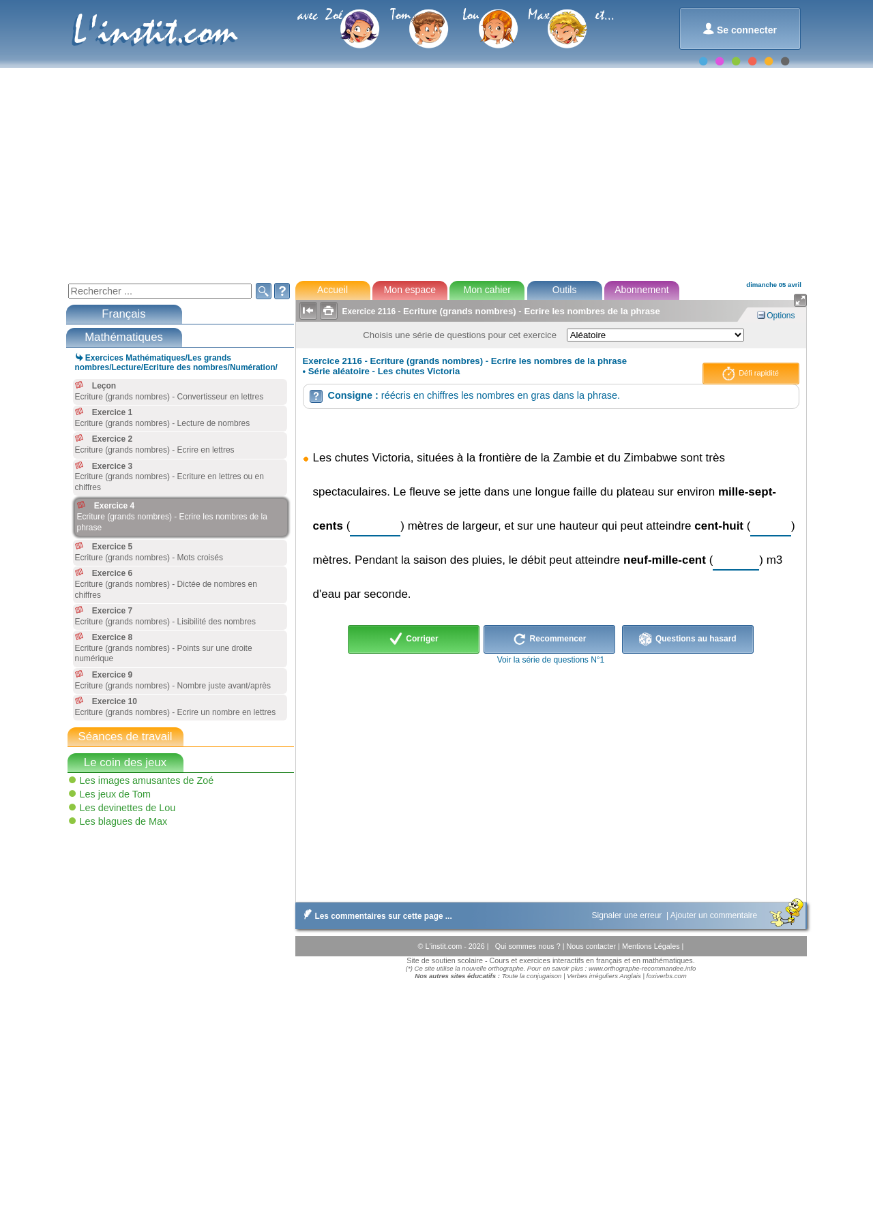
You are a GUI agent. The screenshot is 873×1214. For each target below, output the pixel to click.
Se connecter (739, 28)
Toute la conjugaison (532, 976)
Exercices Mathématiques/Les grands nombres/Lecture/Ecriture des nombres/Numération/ (176, 362)
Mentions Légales (652, 946)
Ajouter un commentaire (715, 915)
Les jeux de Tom (115, 794)
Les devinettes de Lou (128, 807)
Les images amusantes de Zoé (147, 780)
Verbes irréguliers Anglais (604, 976)
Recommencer (549, 639)
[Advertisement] (436, 173)
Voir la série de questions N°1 (551, 660)
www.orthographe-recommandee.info (642, 968)
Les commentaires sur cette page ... (375, 916)
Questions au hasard (688, 639)
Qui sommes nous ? (529, 946)
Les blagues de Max (124, 821)
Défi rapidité (750, 373)
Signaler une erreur (628, 915)
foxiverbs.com (667, 976)
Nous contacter (592, 946)
